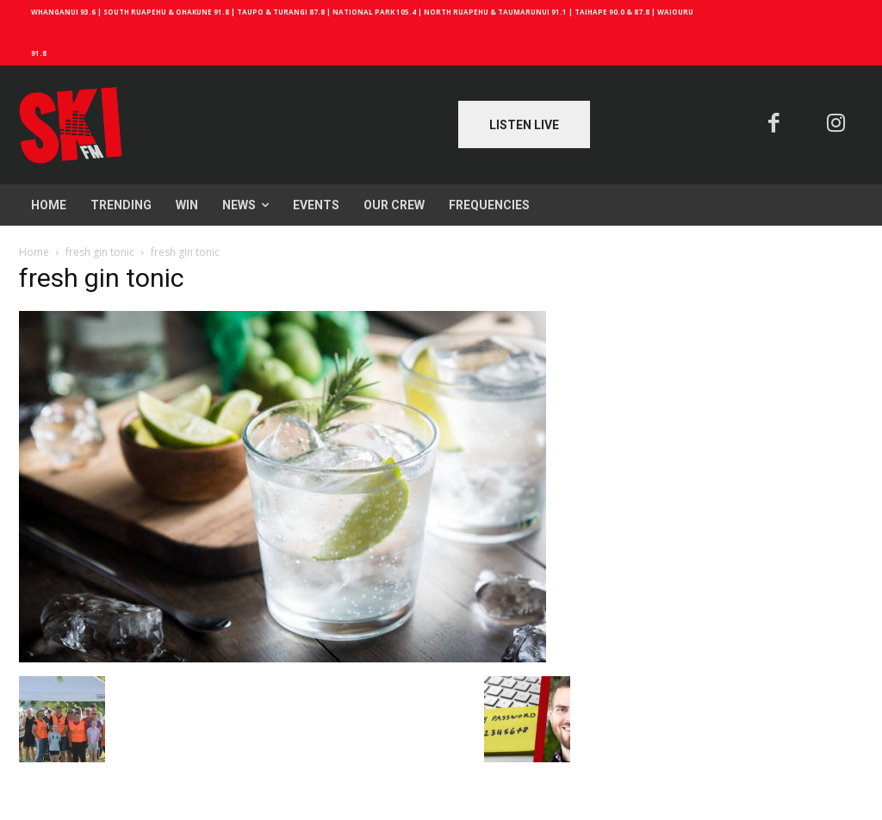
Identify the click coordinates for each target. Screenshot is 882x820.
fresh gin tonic (99, 252)
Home (34, 252)
